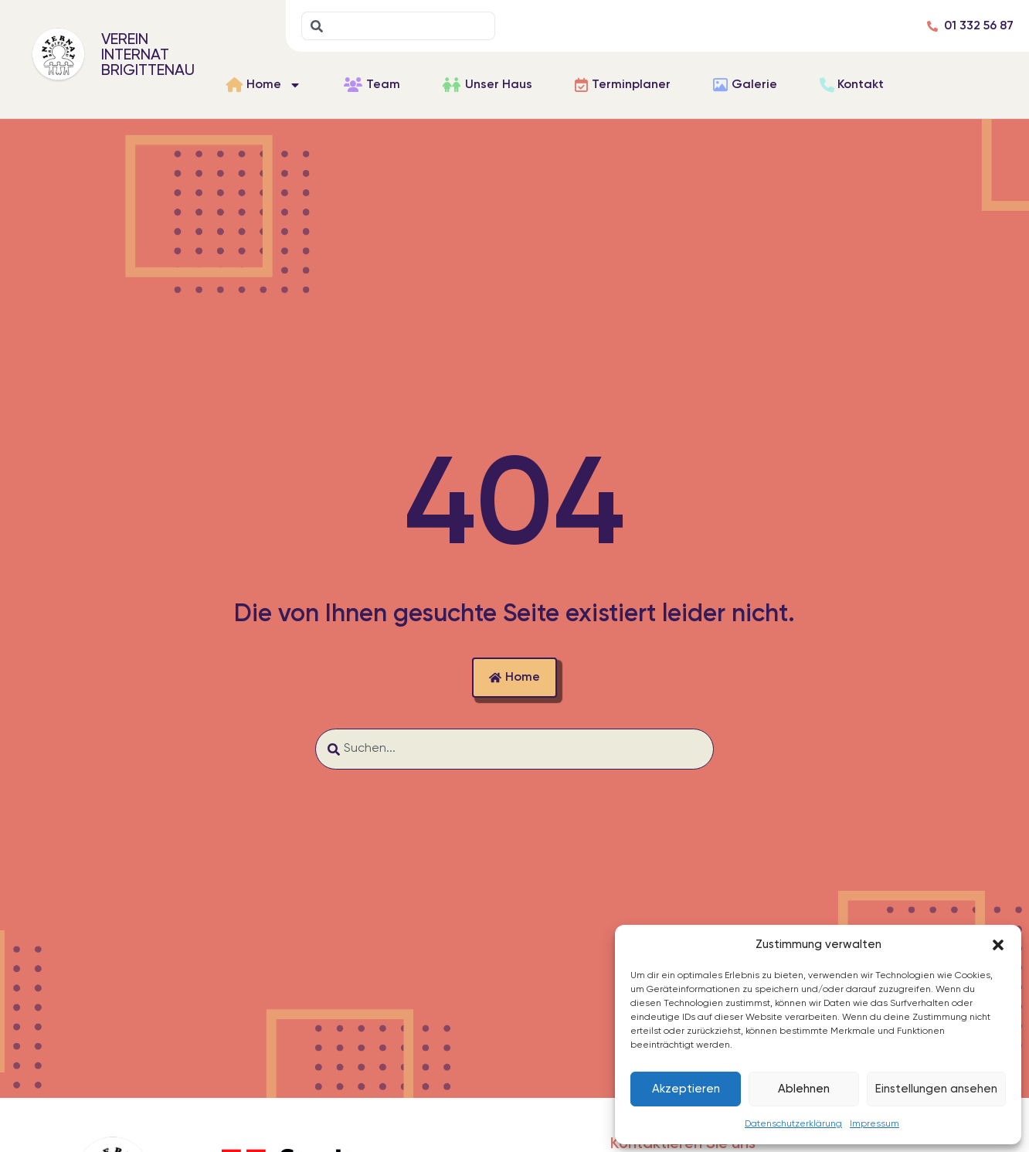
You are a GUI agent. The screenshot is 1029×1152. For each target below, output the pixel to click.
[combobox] (398, 26)
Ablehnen (804, 1089)
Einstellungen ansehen (936, 1089)
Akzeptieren (686, 1089)
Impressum (874, 1124)
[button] (998, 945)
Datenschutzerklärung (793, 1124)
